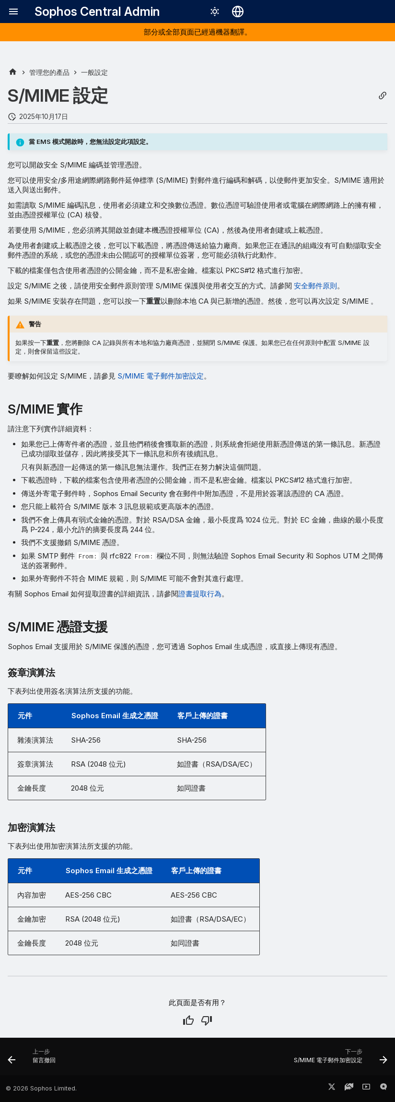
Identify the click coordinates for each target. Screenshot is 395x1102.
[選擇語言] (237, 11)
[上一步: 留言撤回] (34, 1059)
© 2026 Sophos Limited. (41, 1088)
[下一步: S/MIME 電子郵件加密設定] (338, 1059)
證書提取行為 (199, 593)
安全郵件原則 (315, 285)
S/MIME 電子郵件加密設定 (160, 375)
